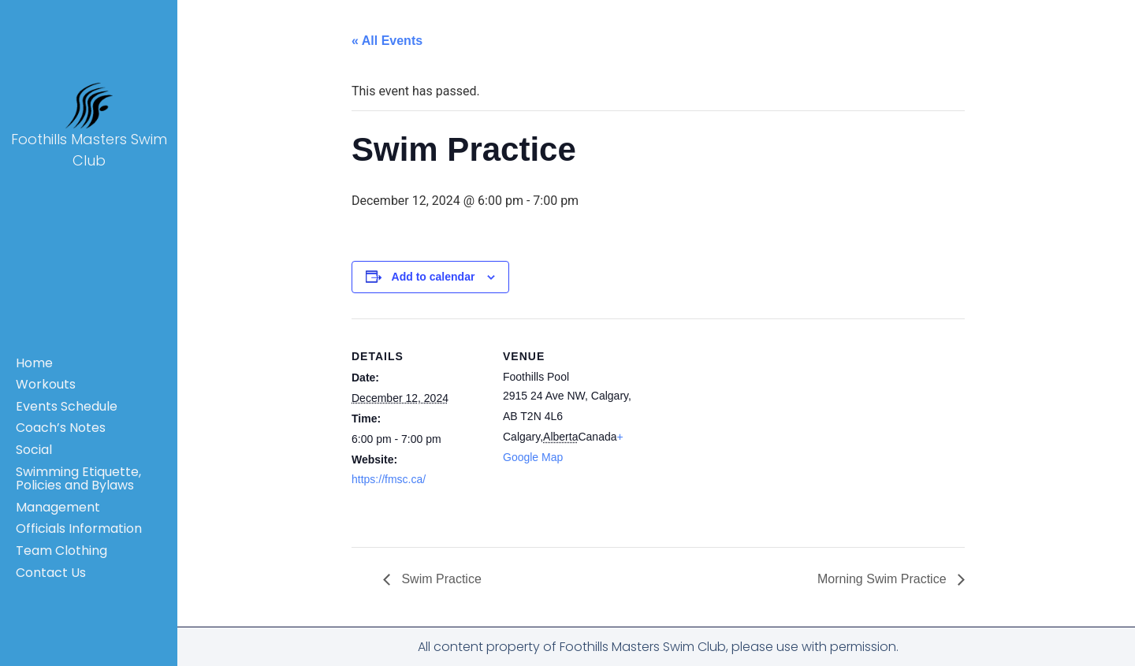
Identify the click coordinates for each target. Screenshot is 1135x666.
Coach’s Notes (61, 428)
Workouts (46, 384)
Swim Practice (440, 579)
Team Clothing (61, 550)
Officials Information (79, 528)
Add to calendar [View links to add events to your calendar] (433, 276)
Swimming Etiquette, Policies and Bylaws (78, 479)
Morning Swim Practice (883, 579)
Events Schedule (66, 406)
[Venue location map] (737, 427)
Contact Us (51, 573)
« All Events (387, 40)
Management (58, 507)
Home (34, 363)
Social (34, 450)
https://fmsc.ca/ (389, 479)
